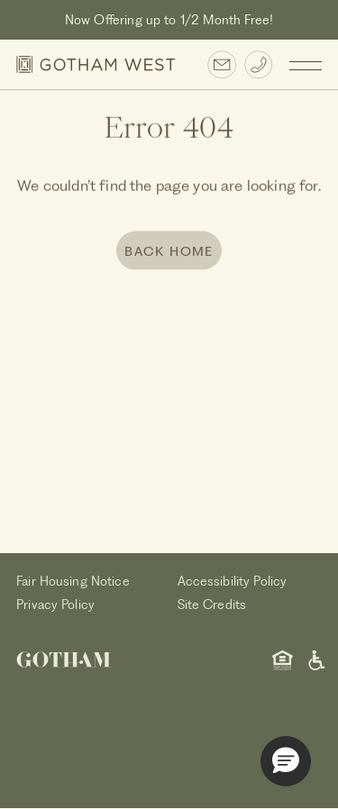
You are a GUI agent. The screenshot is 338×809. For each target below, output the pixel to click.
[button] (285, 761)
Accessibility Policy (233, 581)
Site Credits (212, 604)
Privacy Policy (55, 604)
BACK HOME (168, 252)
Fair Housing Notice (73, 581)
